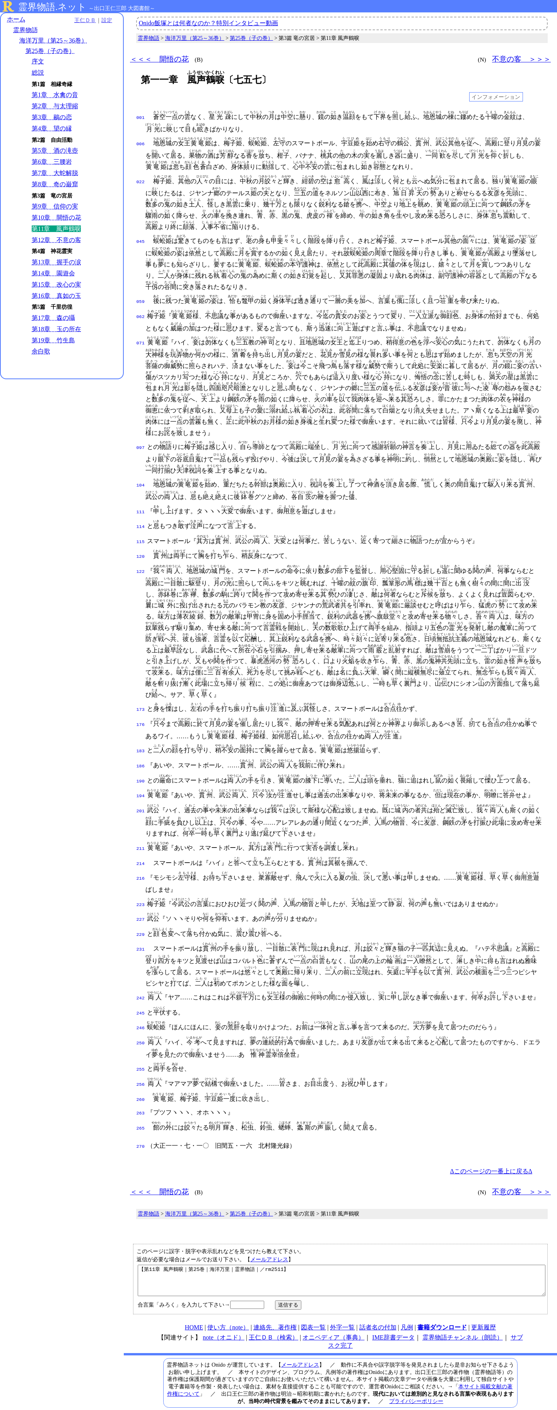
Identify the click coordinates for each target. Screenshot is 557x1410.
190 (141, 774)
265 (141, 1110)
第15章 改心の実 (56, 284)
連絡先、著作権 (275, 1313)
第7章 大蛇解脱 (55, 173)
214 (141, 854)
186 (141, 760)
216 (141, 868)
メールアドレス (269, 1240)
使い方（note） (228, 1313)
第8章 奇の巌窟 (55, 184)
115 (141, 539)
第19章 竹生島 (53, 340)
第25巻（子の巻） (50, 51)
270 (141, 1127)
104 (141, 484)
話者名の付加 (377, 1313)
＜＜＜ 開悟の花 (159, 59)
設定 (106, 20)
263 (141, 1095)
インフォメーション (496, 97)
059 (141, 301)
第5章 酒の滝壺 (55, 150)
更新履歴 (483, 1313)
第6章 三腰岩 (52, 161)
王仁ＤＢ (85, 20)
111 (141, 510)
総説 (38, 72)
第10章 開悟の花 (56, 217)
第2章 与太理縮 (55, 106)
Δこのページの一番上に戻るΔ (491, 1152)
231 (141, 936)
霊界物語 (25, 30)
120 (141, 553)
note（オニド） (223, 1324)
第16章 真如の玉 (56, 295)
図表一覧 (313, 1313)
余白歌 (41, 351)
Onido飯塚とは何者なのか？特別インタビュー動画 (208, 23)
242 (141, 985)
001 (141, 117)
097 (141, 446)
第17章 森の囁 (53, 318)
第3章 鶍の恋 (52, 117)
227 (141, 908)
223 (141, 894)
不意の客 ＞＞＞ (521, 59)
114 (141, 524)
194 (141, 788)
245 (141, 999)
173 (141, 705)
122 (141, 567)
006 (141, 143)
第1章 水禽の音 (55, 94)
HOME (194, 1313)
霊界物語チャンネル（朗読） (462, 1324)
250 (141, 1028)
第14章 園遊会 (53, 273)
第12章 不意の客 (56, 240)
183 (141, 746)
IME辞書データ (393, 1324)
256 (141, 1068)
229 (141, 922)
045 (141, 241)
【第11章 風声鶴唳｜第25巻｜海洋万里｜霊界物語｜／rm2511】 (341, 1264)
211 (141, 840)
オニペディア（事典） (333, 1324)
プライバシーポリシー (416, 1387)
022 (141, 181)
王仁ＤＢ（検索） (273, 1324)
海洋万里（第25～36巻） (53, 40)
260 (141, 1083)
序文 (38, 61)
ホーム (16, 19)
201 (141, 803)
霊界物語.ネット (52, 7)
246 (141, 1013)
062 (141, 315)
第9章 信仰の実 (55, 206)
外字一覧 (342, 1313)
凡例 (407, 1313)
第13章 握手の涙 (56, 262)
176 (141, 719)
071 (141, 342)
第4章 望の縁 (52, 128)
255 (141, 1054)
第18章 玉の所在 (56, 329)
